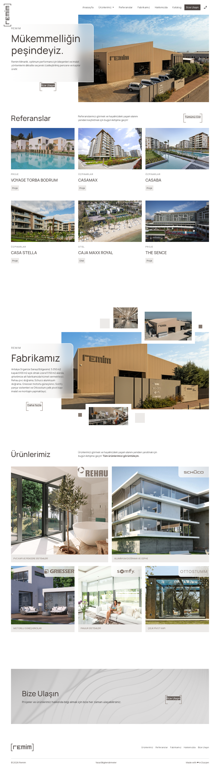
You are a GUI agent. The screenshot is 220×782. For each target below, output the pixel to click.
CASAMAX (87, 180)
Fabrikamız (144, 7)
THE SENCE (156, 252)
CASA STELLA (24, 252)
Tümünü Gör (199, 118)
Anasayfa (88, 7)
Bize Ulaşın (192, 7)
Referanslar (126, 7)
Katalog (176, 7)
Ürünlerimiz (106, 7)
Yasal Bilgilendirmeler (106, 776)
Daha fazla (21, 406)
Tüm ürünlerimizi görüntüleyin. (121, 456)
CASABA (153, 180)
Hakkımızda (161, 7)
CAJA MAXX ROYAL (95, 252)
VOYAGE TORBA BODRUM (34, 180)
